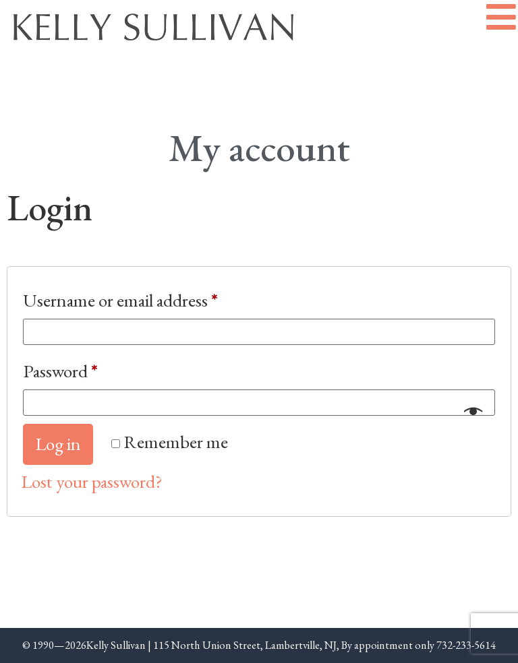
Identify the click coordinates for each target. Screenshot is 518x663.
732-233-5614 (466, 645)
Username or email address (153, 297)
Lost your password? (92, 481)
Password (93, 368)
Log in (58, 443)
